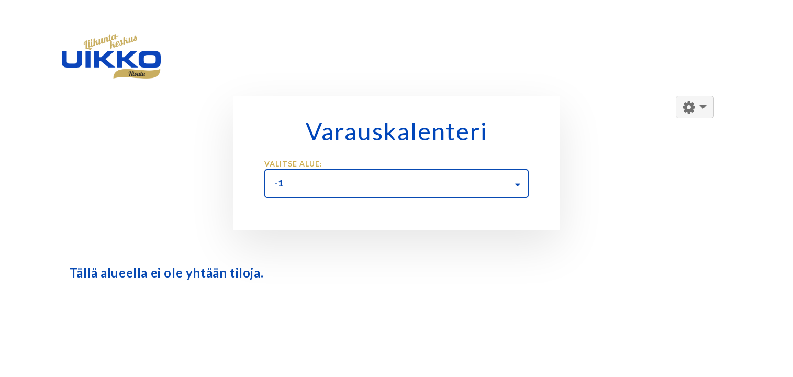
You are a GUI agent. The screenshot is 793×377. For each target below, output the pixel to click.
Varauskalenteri (397, 131)
